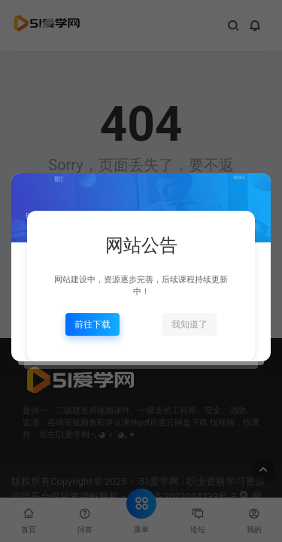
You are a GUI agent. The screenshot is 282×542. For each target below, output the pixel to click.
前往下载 (92, 324)
